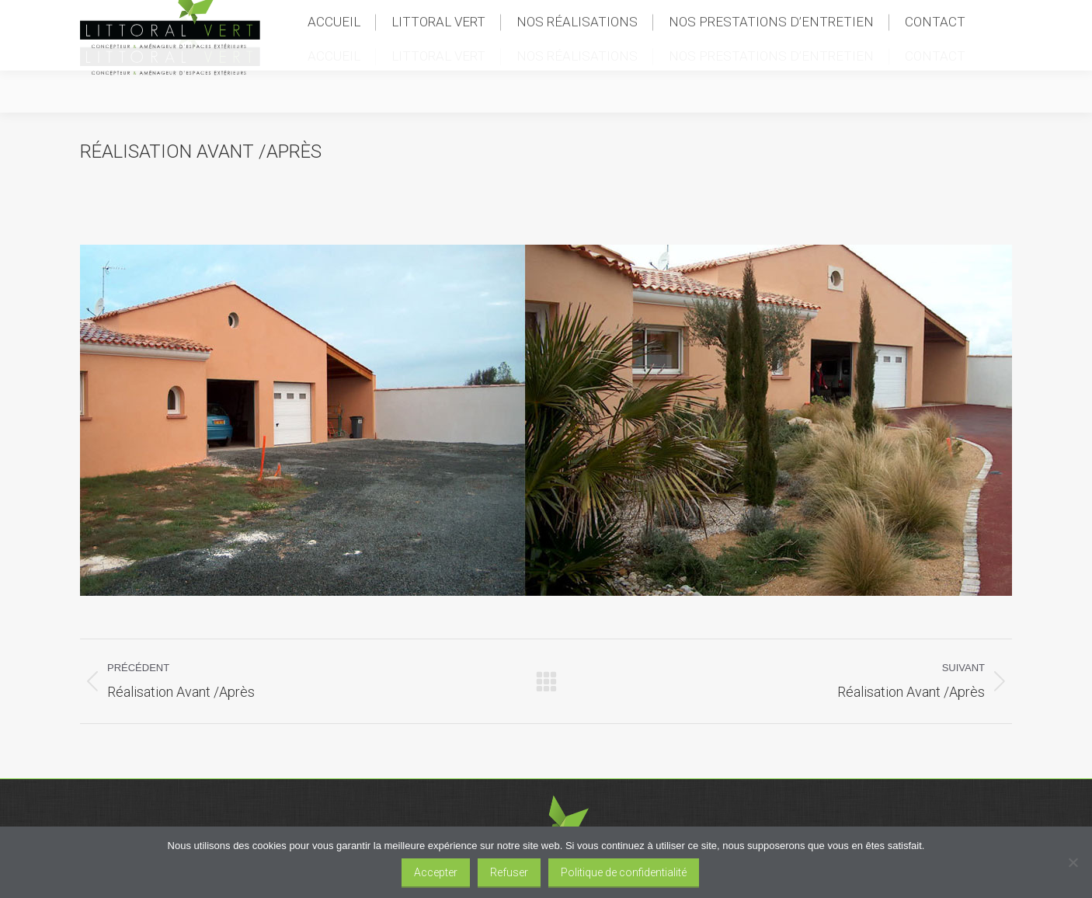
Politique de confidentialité (624, 872)
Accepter (435, 872)
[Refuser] (1072, 862)
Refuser (509, 872)
